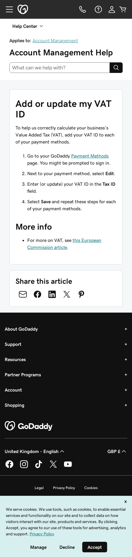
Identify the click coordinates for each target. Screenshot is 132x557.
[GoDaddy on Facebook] (9, 467)
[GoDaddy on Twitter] (53, 467)
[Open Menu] (7, 9)
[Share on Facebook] (37, 294)
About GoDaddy (21, 329)
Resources (15, 359)
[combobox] (59, 67)
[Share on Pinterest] (81, 294)
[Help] (97, 9)
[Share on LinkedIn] (52, 294)
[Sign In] (111, 9)
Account (13, 389)
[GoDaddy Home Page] (29, 426)
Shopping (14, 405)
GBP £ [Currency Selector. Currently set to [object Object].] (117, 451)
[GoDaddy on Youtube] (68, 467)
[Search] (116, 67)
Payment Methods (90, 155)
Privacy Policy (64, 488)
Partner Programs (23, 374)
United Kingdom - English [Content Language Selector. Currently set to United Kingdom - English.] (35, 451)
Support (13, 344)
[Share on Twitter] (66, 294)
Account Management (55, 40)
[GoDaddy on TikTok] (38, 467)
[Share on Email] (23, 294)
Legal (39, 488)
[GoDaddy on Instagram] (24, 467)
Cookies (91, 488)
